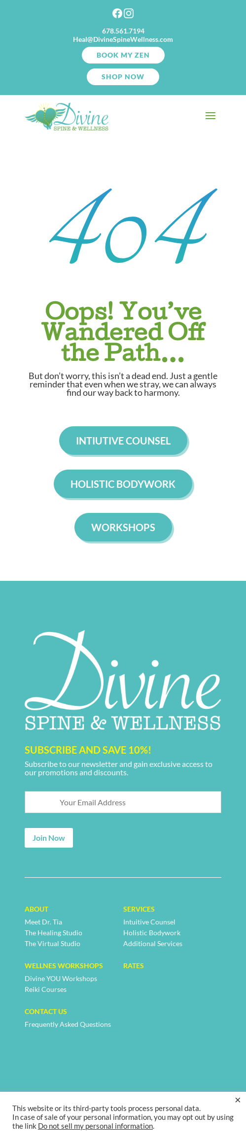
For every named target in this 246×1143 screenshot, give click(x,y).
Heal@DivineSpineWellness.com (123, 39)
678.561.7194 (123, 31)
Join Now (49, 837)
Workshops (123, 527)
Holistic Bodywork (123, 484)
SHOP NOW (123, 76)
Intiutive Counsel (123, 440)
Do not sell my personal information (95, 1126)
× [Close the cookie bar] (238, 1099)
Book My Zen (123, 55)
